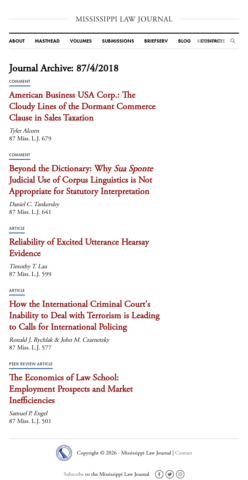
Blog (184, 41)
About (17, 41)
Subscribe (74, 474)
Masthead (47, 41)
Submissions (118, 41)
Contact (183, 452)
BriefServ (156, 41)
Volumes (81, 41)
